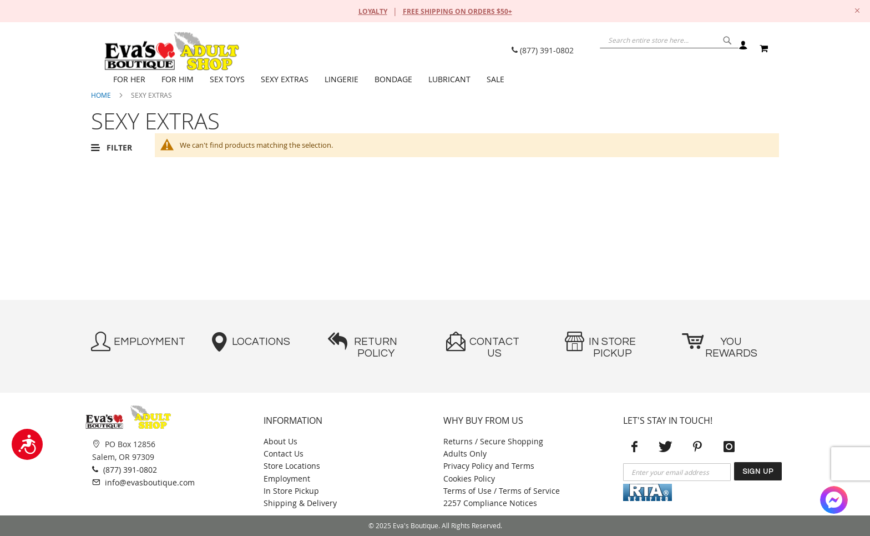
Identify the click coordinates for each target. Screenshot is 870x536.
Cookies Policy (469, 478)
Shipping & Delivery (300, 503)
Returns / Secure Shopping (493, 441)
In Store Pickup (291, 490)
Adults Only (465, 453)
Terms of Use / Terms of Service (501, 490)
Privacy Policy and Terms (488, 465)
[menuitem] (131, 80)
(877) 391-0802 (543, 50)
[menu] (440, 80)
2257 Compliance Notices (490, 503)
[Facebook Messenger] (834, 500)
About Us (280, 441)
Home (101, 95)
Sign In (743, 49)
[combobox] (651, 47)
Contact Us (284, 453)
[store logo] (171, 51)
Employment (287, 478)
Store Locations (292, 465)
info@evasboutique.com (143, 482)
